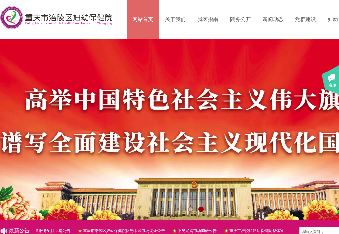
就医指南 (207, 19)
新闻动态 (273, 19)
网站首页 (142, 19)
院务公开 (240, 19)
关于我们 (175, 19)
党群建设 (305, 19)
